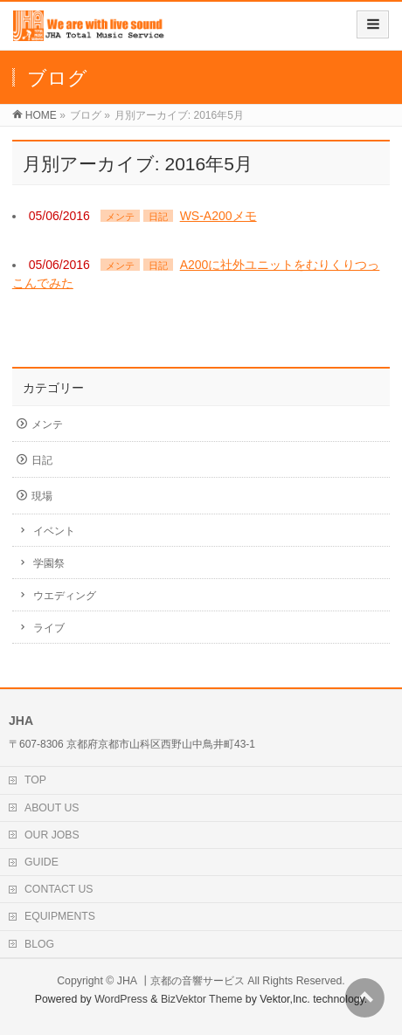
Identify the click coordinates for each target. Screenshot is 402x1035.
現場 (41, 496)
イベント (54, 531)
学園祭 (49, 563)
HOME (41, 115)
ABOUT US (51, 808)
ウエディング (64, 596)
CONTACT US (59, 889)
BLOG (39, 944)
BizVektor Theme (202, 999)
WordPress (121, 999)
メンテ (120, 216)
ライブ (49, 628)
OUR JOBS (52, 835)
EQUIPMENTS (59, 916)
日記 (158, 216)
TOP (35, 780)
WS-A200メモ (218, 216)
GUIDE (41, 862)
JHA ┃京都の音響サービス (181, 981)
